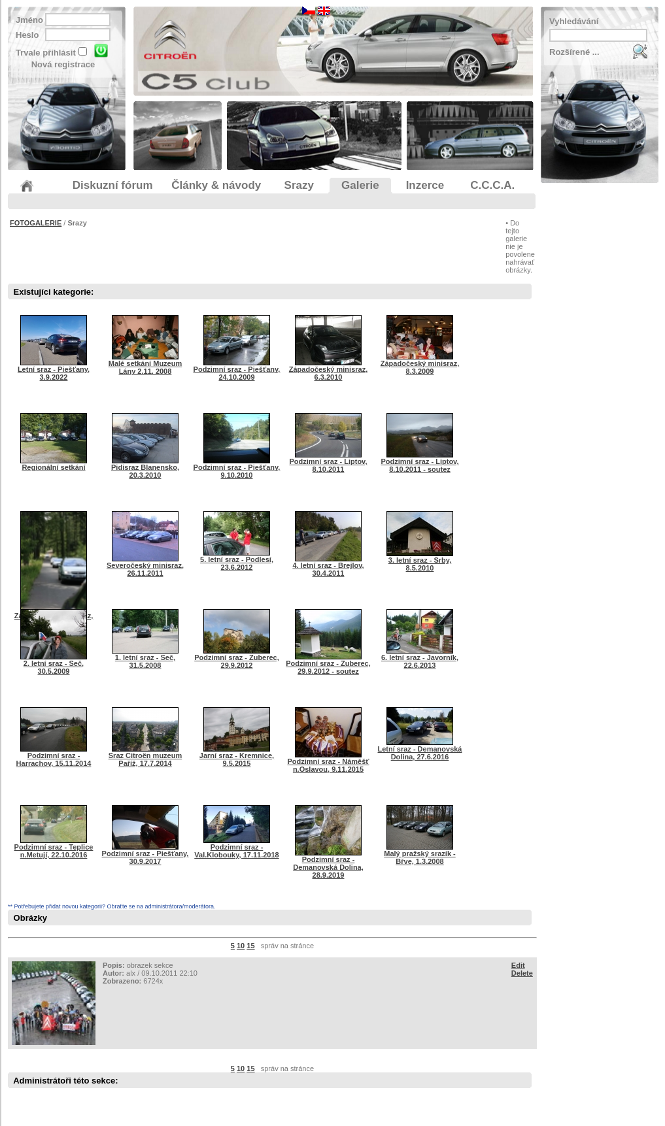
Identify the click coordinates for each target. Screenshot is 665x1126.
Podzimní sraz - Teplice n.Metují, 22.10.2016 (54, 847)
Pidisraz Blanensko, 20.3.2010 (145, 468)
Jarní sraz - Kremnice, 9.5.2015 (236, 756)
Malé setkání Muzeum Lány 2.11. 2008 (145, 364)
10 (241, 946)
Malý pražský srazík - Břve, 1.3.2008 (419, 854)
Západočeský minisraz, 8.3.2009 (420, 364)
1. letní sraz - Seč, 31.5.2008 (145, 658)
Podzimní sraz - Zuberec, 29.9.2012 (236, 658)
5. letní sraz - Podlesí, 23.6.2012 (236, 560)
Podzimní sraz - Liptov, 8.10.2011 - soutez (420, 462)
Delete (522, 973)
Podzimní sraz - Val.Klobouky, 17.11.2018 (236, 847)
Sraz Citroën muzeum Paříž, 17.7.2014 (145, 756)
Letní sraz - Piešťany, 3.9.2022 (54, 370)
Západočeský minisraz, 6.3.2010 (328, 370)
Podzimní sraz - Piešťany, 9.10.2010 (237, 468)
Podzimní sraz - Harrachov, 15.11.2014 (54, 756)
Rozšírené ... (574, 52)
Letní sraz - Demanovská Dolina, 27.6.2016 (420, 749)
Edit (518, 965)
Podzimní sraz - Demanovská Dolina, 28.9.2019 (328, 864)
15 (250, 946)
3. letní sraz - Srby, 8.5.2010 (419, 561)
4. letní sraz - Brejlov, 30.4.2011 (328, 566)
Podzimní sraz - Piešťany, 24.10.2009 (237, 370)
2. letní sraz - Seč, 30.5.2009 (53, 664)
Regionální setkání (53, 464)
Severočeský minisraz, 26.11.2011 (145, 566)
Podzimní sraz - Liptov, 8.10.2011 (328, 462)
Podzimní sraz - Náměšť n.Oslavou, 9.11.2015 (328, 762)
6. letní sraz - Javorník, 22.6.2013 (419, 658)
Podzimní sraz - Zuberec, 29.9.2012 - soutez (328, 664)
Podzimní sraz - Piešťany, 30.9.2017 (145, 854)
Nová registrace (63, 64)
